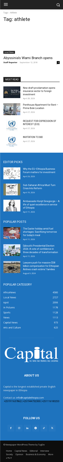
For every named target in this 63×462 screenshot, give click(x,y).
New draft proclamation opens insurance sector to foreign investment (39, 91)
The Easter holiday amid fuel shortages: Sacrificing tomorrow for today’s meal (40, 232)
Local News (9, 52)
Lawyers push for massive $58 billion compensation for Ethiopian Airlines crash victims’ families (41, 266)
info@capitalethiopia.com (30, 397)
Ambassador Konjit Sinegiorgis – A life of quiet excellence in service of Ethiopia (41, 204)
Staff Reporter (10, 62)
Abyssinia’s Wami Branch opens (28, 58)
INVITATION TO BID (33, 137)
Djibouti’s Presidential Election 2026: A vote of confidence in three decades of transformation (40, 249)
